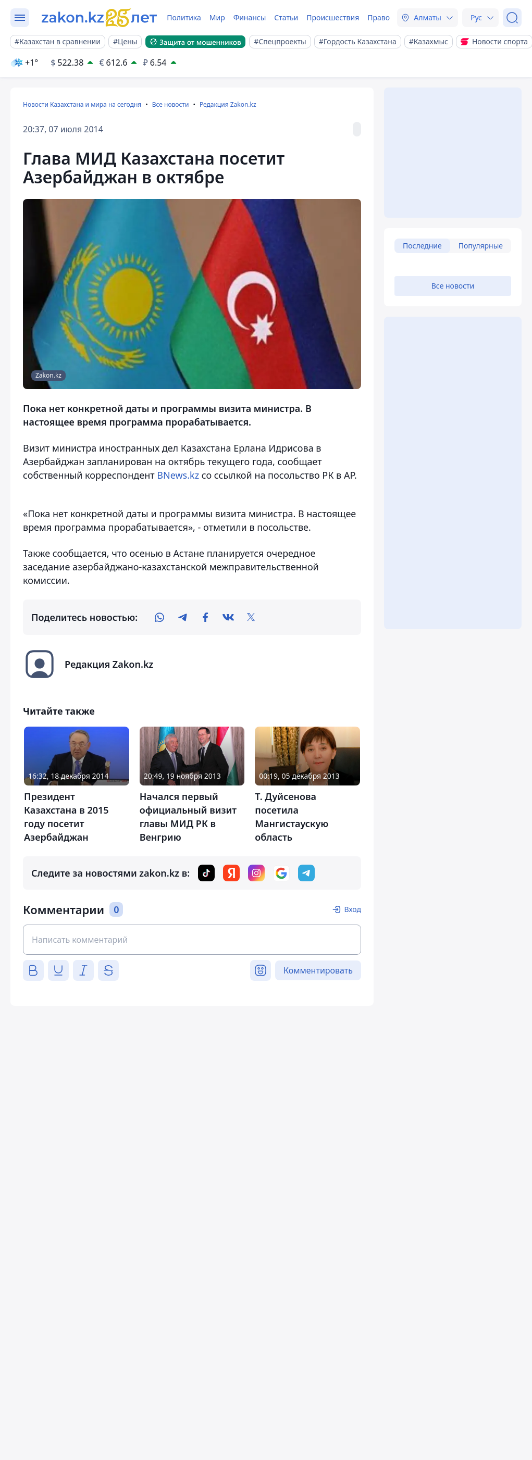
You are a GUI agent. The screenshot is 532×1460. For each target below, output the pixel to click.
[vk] (228, 617)
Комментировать (318, 970)
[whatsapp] (159, 617)
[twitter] (251, 617)
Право (378, 17)
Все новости (170, 104)
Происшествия (332, 17)
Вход (352, 909)
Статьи (286, 17)
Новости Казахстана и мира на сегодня (82, 104)
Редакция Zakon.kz (228, 104)
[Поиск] (512, 17)
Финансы (249, 17)
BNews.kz (178, 475)
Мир (217, 17)
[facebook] (205, 617)
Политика (184, 17)
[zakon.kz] (100, 17)
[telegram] (182, 617)
